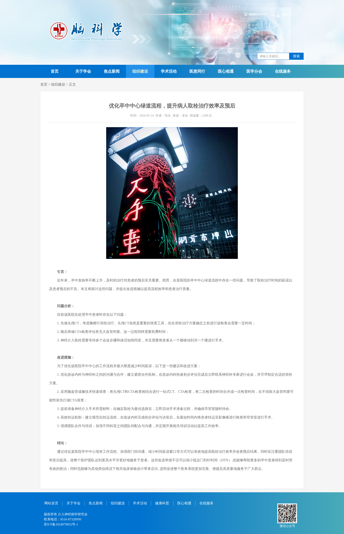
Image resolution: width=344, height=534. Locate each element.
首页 (55, 71)
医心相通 (226, 71)
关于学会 (83, 71)
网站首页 (51, 503)
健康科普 (162, 503)
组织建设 (140, 71)
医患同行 (197, 71)
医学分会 (254, 71)
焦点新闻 (112, 71)
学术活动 (169, 71)
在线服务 (283, 71)
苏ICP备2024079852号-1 (61, 524)
